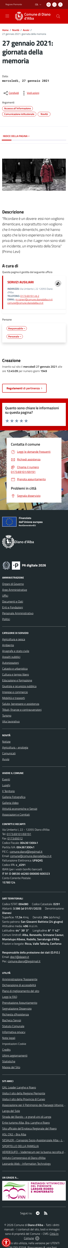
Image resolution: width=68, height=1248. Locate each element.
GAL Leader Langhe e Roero (19, 1087)
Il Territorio (8, 791)
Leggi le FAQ (9, 997)
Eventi (6, 779)
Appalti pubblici (11, 657)
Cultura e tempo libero (15, 674)
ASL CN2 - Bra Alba (14, 1134)
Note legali (8, 1038)
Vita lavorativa (11, 721)
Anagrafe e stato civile (15, 651)
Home (5, 30)
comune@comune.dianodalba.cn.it (25, 303)
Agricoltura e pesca (13, 639)
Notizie (6, 741)
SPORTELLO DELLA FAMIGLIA (20, 1146)
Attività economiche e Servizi (19, 808)
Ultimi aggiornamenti (14, 1055)
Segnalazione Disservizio (17, 1008)
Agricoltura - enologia (15, 747)
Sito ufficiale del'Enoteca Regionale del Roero (29, 1128)
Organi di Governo (13, 584)
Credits (6, 1049)
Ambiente (8, 645)
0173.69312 (15, 838)
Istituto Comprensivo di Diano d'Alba (24, 1158)
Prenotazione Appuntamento (19, 1002)
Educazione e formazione (17, 680)
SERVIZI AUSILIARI (20, 282)
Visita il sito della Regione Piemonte (23, 1093)
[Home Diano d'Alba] (32, 16)
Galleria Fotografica (13, 797)
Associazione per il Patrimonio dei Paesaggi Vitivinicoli (34, 1105)
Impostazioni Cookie (14, 1044)
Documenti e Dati (12, 601)
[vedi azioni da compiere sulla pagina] (30, 93)
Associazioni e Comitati (16, 814)
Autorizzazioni (10, 662)
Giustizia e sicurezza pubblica (19, 686)
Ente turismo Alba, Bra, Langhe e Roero (26, 1122)
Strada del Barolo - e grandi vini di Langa (26, 1117)
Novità (15, 30)
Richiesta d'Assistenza (15, 1014)
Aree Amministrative (14, 590)
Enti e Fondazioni (12, 607)
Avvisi (26, 30)
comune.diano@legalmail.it (26, 851)
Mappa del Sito (11, 1067)
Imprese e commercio (15, 692)
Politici (6, 619)
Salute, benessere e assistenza (20, 704)
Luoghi (6, 785)
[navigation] (7, 16)
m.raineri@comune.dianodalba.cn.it (34, 299)
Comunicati (9, 753)
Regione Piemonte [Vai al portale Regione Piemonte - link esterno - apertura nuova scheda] (13, 4)
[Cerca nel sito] (58, 16)
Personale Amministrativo (17, 613)
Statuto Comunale (13, 1026)
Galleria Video (10, 803)
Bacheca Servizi (11, 1020)
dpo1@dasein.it (19, 957)
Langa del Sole (11, 1111)
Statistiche (8, 1061)
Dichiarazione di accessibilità (19, 985)
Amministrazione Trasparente (19, 979)
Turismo (6, 715)
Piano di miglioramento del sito (20, 991)
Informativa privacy (13, 1032)
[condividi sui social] (11, 93)
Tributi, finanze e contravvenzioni (22, 709)
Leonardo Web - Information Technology (26, 1163)
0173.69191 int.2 (29, 296)
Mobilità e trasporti (13, 698)
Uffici (5, 595)
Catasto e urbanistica (15, 668)
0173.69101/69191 (19, 834)
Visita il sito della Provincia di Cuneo (23, 1099)
